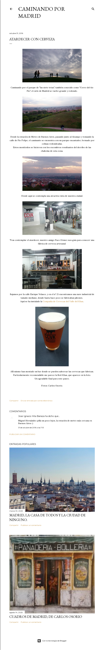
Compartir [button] (14, 400)
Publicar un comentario (22, 434)
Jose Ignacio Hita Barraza (31, 416)
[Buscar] (93, 8)
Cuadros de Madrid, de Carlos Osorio (45, 616)
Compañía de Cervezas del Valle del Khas (63, 301)
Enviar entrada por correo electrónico (36, 400)
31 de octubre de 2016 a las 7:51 (31, 427)
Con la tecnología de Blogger (52, 641)
